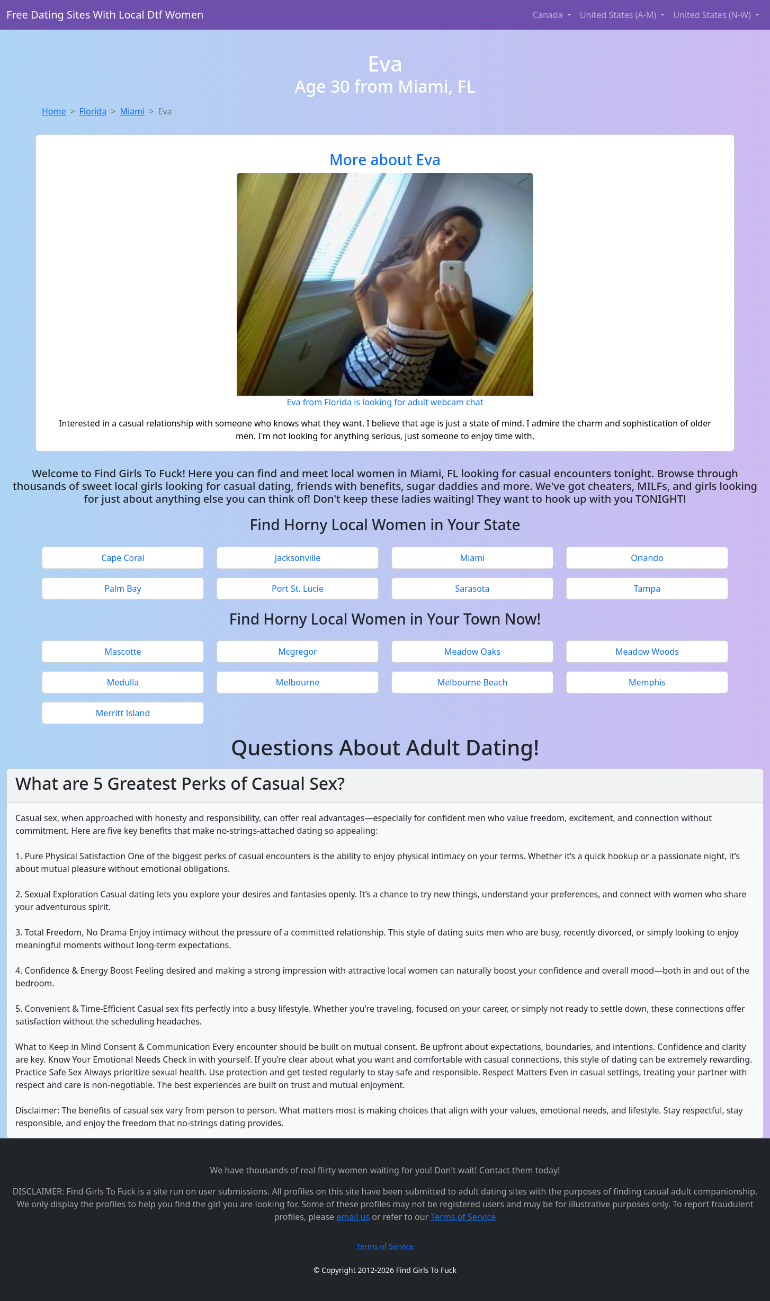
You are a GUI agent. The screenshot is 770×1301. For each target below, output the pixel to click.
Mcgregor (297, 651)
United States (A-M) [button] (619, 15)
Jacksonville (297, 558)
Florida (93, 111)
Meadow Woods (647, 651)
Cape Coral (122, 558)
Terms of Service (463, 1217)
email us (353, 1217)
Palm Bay (122, 588)
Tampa (647, 588)
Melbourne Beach (472, 682)
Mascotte (122, 651)
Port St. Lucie (298, 588)
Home (54, 111)
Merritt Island (123, 713)
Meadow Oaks (472, 651)
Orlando (647, 558)
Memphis (647, 682)
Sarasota (472, 588)
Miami (132, 111)
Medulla (123, 682)
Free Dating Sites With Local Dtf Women (104, 14)
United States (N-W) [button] (713, 15)
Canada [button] (549, 15)
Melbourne (298, 682)
